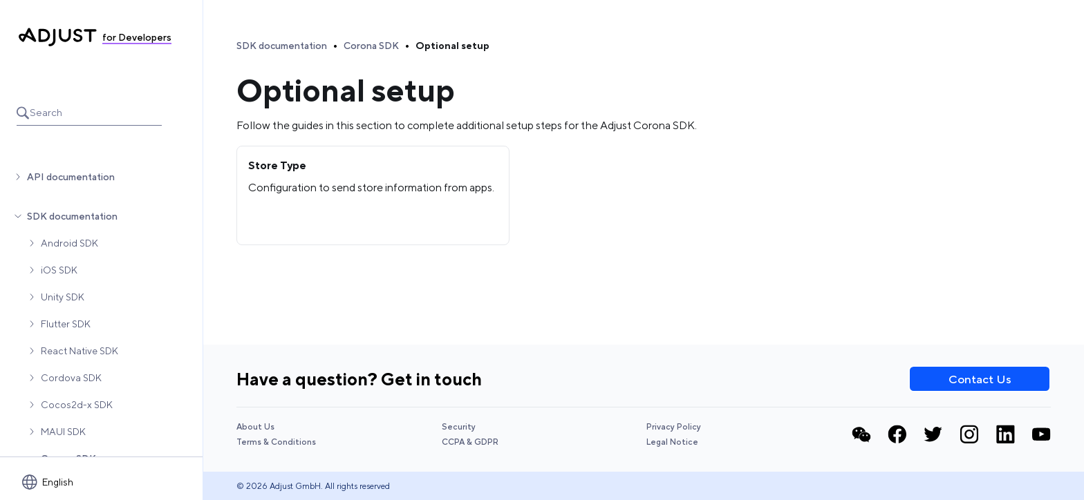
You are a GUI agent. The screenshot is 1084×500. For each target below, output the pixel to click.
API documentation (71, 176)
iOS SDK (59, 270)
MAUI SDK (63, 431)
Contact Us (979, 379)
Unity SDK (62, 296)
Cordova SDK (71, 377)
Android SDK (69, 243)
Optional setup (452, 45)
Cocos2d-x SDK (77, 404)
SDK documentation (72, 216)
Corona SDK (371, 45)
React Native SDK (79, 350)
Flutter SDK (66, 323)
